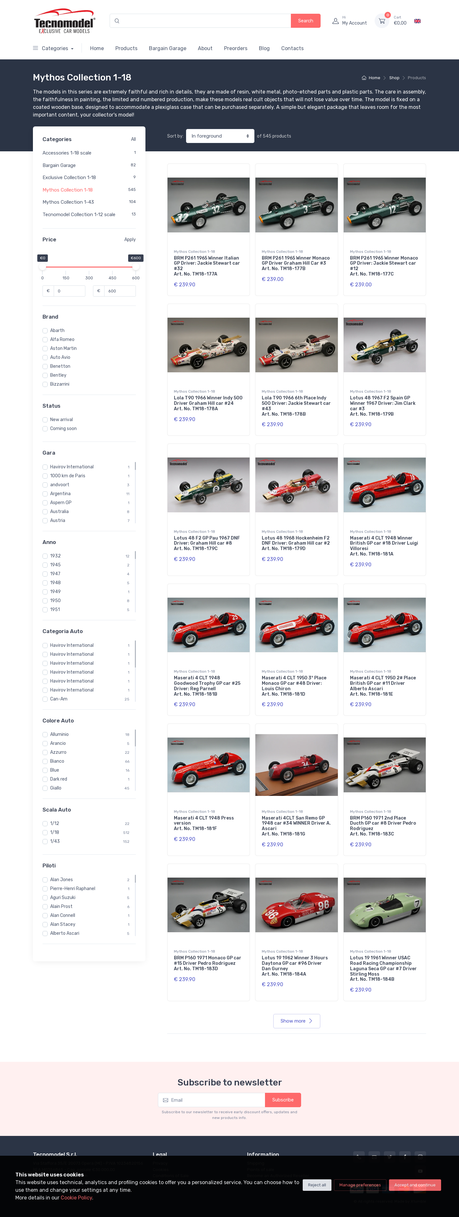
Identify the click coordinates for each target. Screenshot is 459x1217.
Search (305, 21)
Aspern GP (61, 502)
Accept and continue (415, 1185)
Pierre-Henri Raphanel (72, 888)
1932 (55, 556)
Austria (57, 520)
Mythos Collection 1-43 (68, 202)
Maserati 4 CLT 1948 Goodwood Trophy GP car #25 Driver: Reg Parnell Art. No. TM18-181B (207, 686)
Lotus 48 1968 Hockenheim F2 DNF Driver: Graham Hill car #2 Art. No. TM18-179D (296, 543)
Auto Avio (60, 357)
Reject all (317, 1185)
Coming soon (63, 428)
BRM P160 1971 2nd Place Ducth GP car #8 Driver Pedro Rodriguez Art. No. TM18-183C (383, 826)
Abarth (57, 330)
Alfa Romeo (62, 339)
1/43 (55, 841)
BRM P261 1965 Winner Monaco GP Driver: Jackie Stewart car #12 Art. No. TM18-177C (384, 266)
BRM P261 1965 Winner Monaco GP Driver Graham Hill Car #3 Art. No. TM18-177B (296, 263)
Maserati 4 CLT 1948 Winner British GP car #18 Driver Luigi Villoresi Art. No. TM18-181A (384, 546)
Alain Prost (61, 906)
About (205, 48)
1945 (55, 565)
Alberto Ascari (64, 933)
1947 (55, 574)
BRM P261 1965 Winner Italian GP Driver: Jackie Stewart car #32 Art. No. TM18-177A (207, 266)
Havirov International (72, 467)
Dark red (58, 779)
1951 (55, 609)
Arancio (58, 743)
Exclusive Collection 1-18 (69, 177)
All (133, 139)
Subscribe (283, 1100)
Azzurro (58, 752)
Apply (130, 239)
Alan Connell (62, 915)
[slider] (42, 266)
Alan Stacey (62, 924)
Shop (394, 77)
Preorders (235, 48)
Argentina (60, 493)
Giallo (55, 788)
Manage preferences (360, 1185)
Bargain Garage (167, 48)
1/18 (54, 832)
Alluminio (59, 734)
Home (97, 48)
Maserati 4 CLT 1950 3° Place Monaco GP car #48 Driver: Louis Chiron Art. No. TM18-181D (294, 686)
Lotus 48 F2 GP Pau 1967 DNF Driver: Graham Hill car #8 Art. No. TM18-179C (207, 543)
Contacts (292, 48)
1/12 (54, 823)
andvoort (59, 485)
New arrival (61, 419)
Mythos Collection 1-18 (68, 190)
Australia (59, 511)
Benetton (60, 366)
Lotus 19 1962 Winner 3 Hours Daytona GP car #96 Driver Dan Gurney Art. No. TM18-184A (295, 966)
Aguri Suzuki (62, 897)
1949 (55, 591)
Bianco (57, 761)
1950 (55, 600)
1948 (55, 583)
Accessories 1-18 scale (67, 153)
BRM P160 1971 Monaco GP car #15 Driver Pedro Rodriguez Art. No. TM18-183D (207, 963)
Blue (54, 770)
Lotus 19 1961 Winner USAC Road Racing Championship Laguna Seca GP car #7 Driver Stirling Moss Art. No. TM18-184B (383, 968)
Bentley (58, 375)
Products (126, 48)
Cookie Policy (76, 1198)
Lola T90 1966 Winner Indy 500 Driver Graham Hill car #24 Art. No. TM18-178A (208, 403)
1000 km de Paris (67, 476)
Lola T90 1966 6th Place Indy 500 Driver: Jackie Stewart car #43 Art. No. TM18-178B (296, 406)
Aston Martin (63, 348)
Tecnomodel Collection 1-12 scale (79, 214)
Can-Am (58, 699)
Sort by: (175, 136)
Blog (264, 48)
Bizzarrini (59, 384)
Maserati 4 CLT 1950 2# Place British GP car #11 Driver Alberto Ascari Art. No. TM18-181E (383, 686)
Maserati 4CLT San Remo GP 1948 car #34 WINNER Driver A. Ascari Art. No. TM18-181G (296, 826)
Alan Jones (61, 879)
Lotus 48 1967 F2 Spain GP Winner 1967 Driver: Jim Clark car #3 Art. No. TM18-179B (383, 406)
